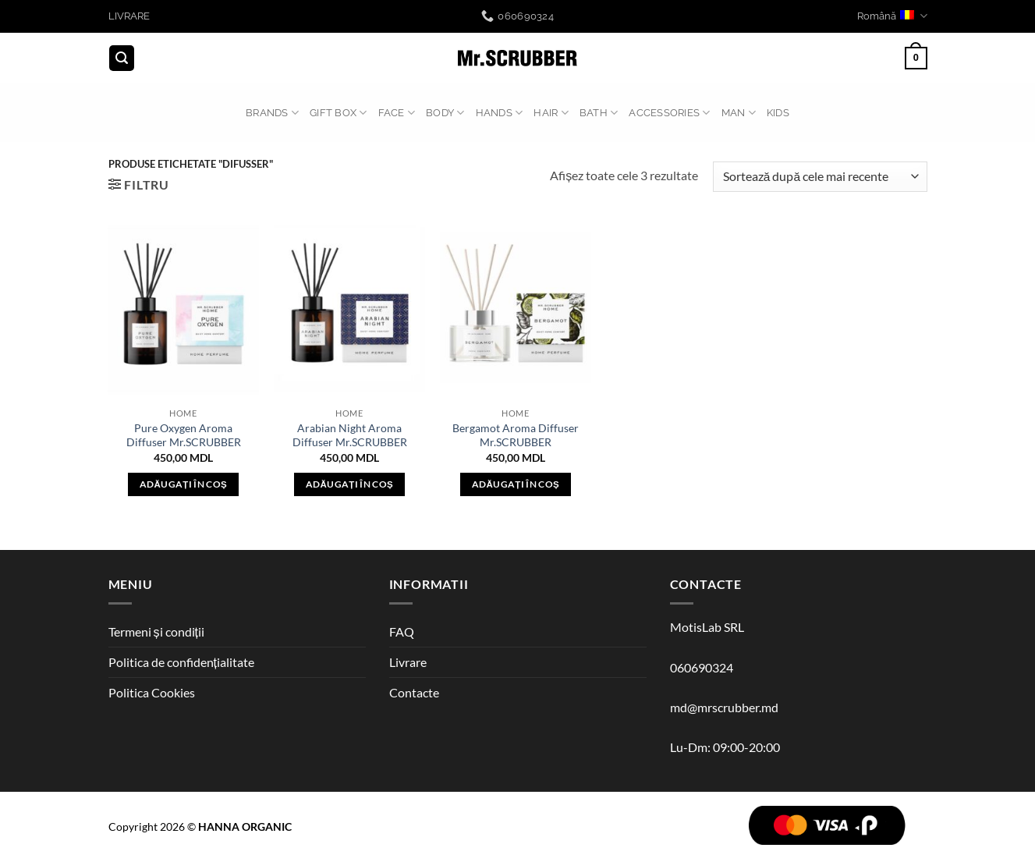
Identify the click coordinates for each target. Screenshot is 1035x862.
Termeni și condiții (156, 631)
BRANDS (272, 112)
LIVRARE (129, 16)
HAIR (550, 112)
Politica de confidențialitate (181, 661)
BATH (599, 112)
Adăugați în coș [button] (183, 484)
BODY (445, 112)
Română (892, 16)
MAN (738, 112)
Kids (778, 113)
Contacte (414, 692)
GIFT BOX (338, 112)
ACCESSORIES (669, 112)
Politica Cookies (151, 692)
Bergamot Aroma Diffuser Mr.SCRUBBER (515, 435)
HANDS (499, 112)
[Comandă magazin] (820, 176)
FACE (396, 112)
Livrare (408, 661)
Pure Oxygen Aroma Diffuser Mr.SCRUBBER (183, 435)
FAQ (401, 631)
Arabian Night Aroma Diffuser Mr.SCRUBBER (349, 435)
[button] (121, 58)
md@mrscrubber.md (724, 707)
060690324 (701, 667)
